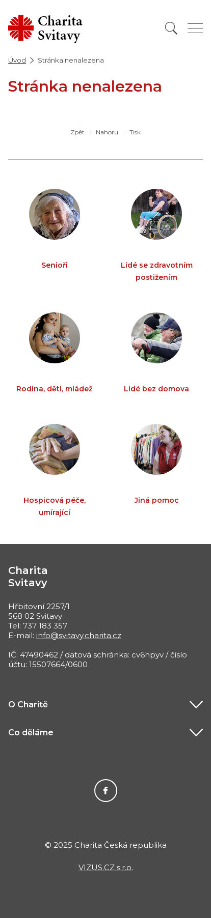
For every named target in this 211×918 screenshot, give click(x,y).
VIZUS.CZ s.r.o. (105, 867)
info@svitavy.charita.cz (78, 635)
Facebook (105, 790)
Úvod (17, 60)
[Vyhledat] (171, 28)
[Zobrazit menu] (195, 28)
